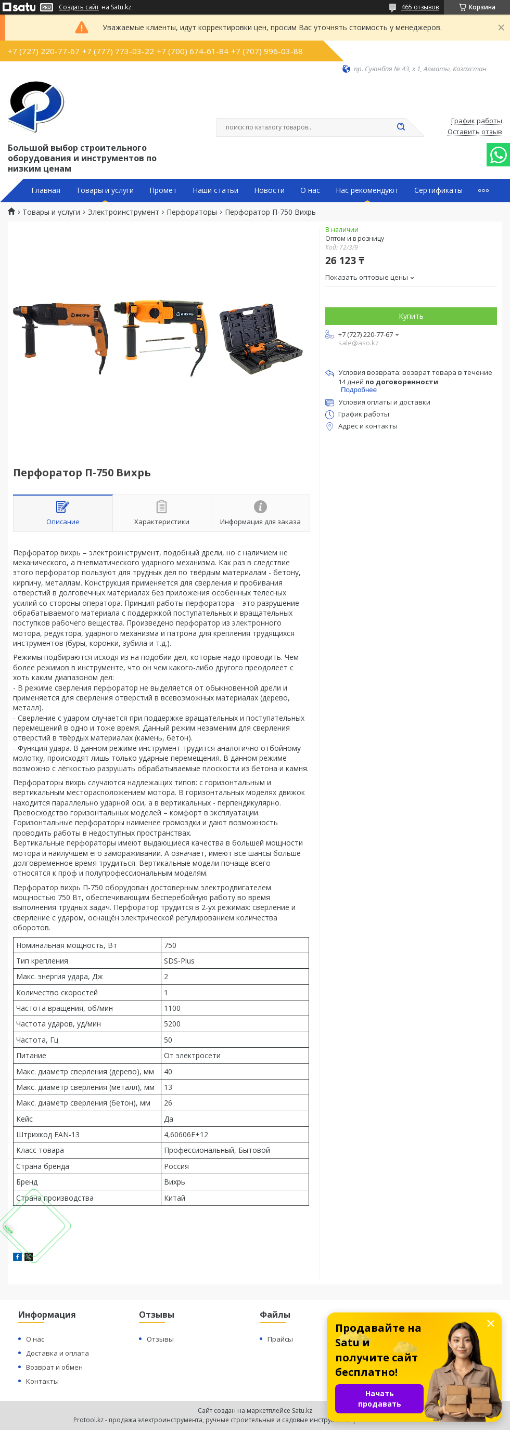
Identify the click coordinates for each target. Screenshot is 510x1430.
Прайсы (280, 1339)
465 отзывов (420, 7)
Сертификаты (438, 190)
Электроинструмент (123, 212)
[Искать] (400, 127)
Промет (163, 190)
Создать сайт (79, 7)
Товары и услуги (105, 190)
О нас (310, 190)
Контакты (42, 1381)
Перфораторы (192, 212)
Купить (411, 316)
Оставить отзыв (475, 132)
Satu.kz (302, 1410)
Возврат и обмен (54, 1367)
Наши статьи (215, 190)
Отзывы (160, 1339)
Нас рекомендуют (367, 190)
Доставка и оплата (57, 1353)
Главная (45, 190)
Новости (269, 190)
